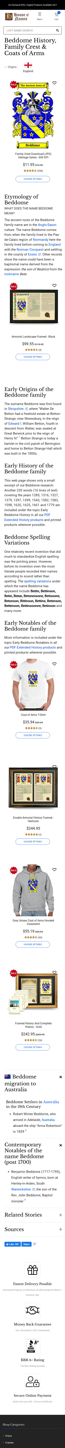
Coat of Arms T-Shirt (33, 714)
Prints (8, 1436)
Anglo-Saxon (47, 225)
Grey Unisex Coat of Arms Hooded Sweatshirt (33, 922)
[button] (33, 1081)
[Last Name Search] (32, 30)
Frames (9, 1442)
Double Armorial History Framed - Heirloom (33, 819)
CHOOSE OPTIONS (33, 179)
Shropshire (16, 409)
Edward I (14, 424)
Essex (32, 254)
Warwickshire (21, 1189)
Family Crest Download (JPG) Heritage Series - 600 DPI (33, 155)
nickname (11, 274)
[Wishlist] (54, 83)
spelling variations (37, 581)
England (55, 244)
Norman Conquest (30, 250)
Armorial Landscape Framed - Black (33, 336)
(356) (40, 170)
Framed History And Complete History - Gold (33, 1025)
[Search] (57, 30)
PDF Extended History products (33, 647)
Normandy (40, 240)
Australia (51, 1102)
